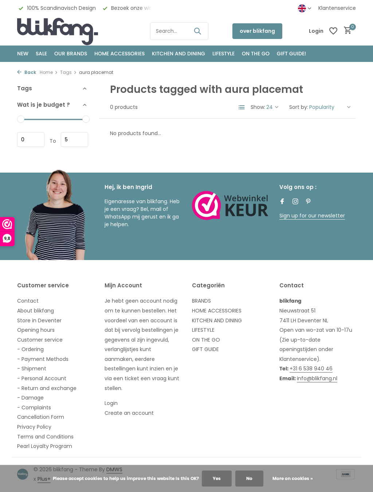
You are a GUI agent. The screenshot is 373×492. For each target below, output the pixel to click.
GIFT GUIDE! (291, 53)
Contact (28, 300)
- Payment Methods (42, 359)
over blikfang (257, 31)
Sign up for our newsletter (312, 215)
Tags (68, 72)
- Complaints (34, 407)
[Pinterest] (308, 202)
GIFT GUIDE (205, 349)
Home (49, 72)
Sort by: (298, 107)
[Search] (179, 31)
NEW (22, 53)
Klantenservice (337, 8)
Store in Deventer (39, 320)
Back (26, 72)
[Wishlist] (333, 31)
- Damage (30, 397)
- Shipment (31, 368)
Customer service (40, 339)
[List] (242, 107)
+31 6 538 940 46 (311, 368)
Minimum (30, 139)
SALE (41, 53)
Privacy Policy (34, 426)
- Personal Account (41, 378)
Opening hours (36, 330)
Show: (258, 107)
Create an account (129, 413)
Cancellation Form (40, 417)
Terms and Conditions (45, 436)
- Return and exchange (46, 388)
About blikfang (35, 310)
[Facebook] (282, 202)
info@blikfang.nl (317, 378)
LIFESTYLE (203, 330)
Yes (217, 478)
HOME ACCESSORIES (119, 53)
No (249, 478)
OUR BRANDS (70, 53)
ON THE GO (256, 53)
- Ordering (30, 349)
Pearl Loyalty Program (44, 446)
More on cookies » (292, 478)
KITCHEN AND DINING (178, 53)
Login (111, 403)
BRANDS (201, 300)
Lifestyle (223, 53)
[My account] (316, 31)
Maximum (74, 139)
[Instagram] (295, 202)
